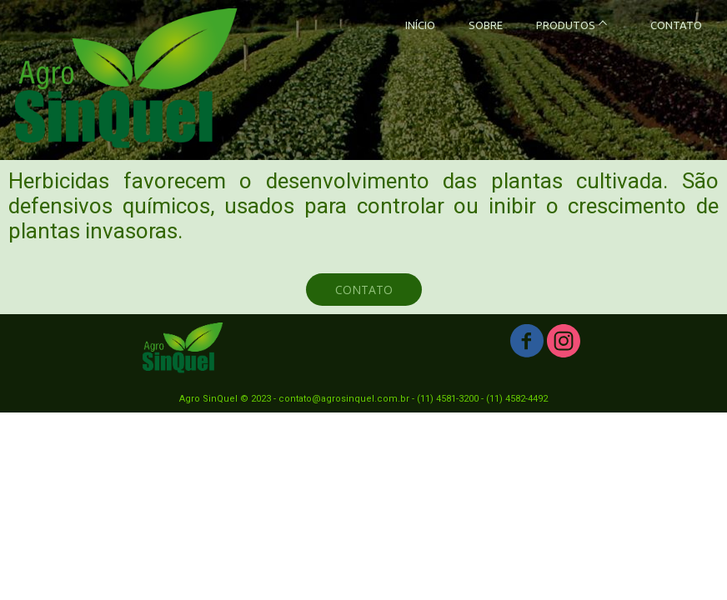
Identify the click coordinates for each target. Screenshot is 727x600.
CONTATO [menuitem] (676, 25)
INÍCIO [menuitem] (420, 25)
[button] (364, 289)
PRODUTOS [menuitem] (565, 25)
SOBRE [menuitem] (486, 25)
